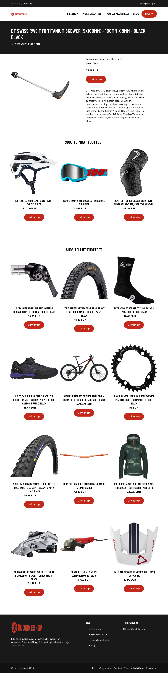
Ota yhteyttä (105, 668)
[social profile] (31, 3)
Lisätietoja (96, 79)
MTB (38, 43)
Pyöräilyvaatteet (92, 13)
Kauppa (149, 14)
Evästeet (118, 668)
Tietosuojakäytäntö (134, 668)
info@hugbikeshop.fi (146, 3)
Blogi (136, 13)
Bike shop (72, 13)
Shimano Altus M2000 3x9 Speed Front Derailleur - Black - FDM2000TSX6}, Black (34, 575)
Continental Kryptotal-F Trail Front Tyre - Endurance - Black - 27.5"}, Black (84, 312)
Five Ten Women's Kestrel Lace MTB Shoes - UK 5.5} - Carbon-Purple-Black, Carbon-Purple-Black (34, 400)
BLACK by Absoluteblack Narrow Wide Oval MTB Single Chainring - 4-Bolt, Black (134, 400)
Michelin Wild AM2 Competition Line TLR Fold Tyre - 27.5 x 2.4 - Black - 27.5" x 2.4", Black (34, 487)
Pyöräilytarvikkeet (118, 13)
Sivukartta (151, 668)
